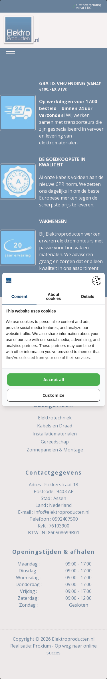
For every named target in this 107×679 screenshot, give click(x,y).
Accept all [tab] (53, 379)
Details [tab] (87, 296)
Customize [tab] (53, 395)
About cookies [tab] (53, 296)
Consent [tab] (19, 296)
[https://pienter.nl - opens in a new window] (96, 280)
